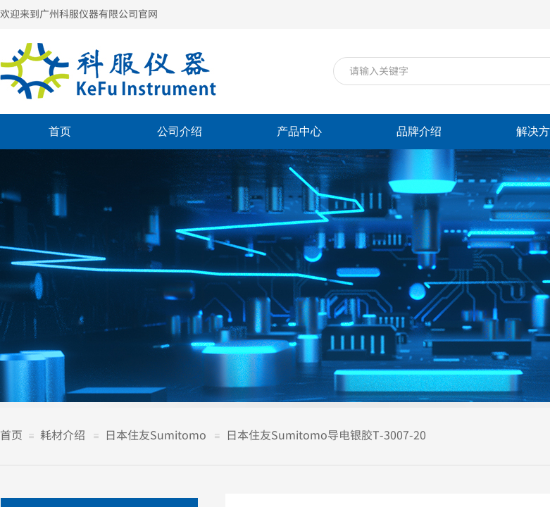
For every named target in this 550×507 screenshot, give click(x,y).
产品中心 (299, 131)
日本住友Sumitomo (155, 434)
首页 (60, 131)
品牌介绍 (419, 131)
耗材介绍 (62, 434)
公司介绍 (179, 131)
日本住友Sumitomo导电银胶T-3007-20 (326, 434)
